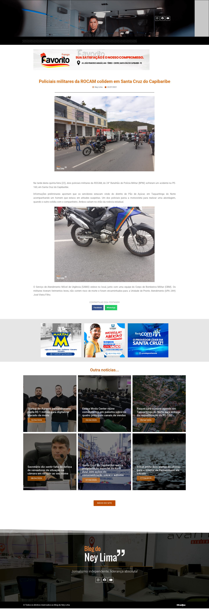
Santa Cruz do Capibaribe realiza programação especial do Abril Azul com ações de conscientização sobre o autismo (103, 470)
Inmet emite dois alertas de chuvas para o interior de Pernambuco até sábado (158, 470)
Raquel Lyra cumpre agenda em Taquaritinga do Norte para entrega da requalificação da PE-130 (158, 412)
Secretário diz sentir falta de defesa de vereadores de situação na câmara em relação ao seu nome (50, 470)
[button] (97, 307)
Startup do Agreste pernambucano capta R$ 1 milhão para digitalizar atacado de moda (49, 412)
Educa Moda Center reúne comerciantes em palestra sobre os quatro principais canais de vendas (104, 412)
